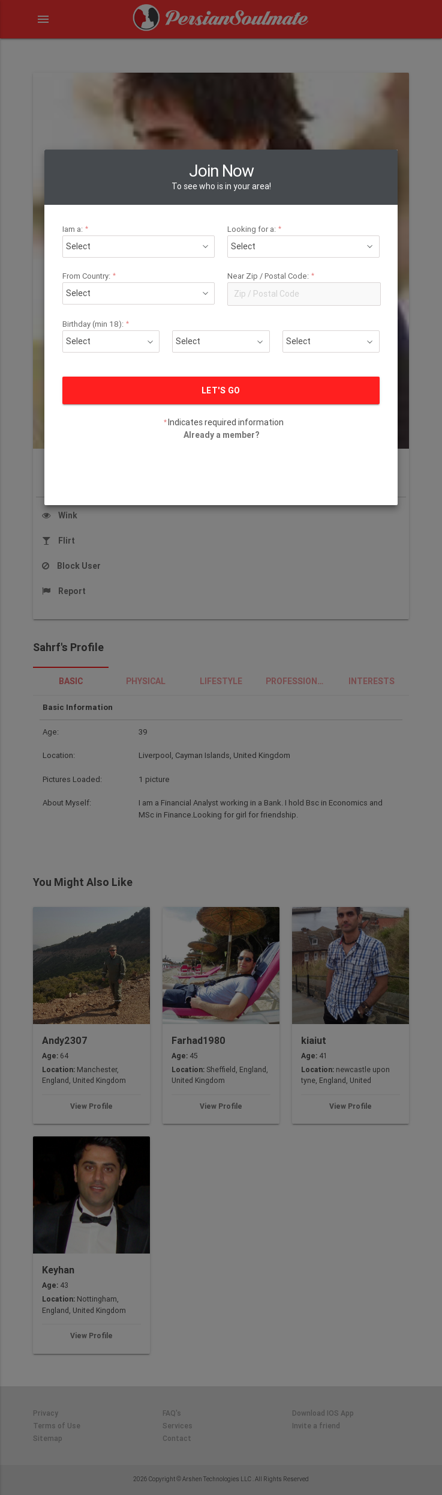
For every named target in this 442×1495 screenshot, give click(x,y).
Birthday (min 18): (134, 236)
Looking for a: (245, 141)
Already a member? (221, 347)
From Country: (129, 188)
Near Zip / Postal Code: (257, 188)
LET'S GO (221, 302)
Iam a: (119, 141)
